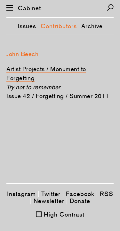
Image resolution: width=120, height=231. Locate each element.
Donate (80, 200)
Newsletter (49, 200)
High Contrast (64, 214)
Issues (27, 26)
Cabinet (29, 8)
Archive (92, 26)
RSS (106, 193)
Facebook (80, 193)
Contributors (59, 26)
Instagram (21, 193)
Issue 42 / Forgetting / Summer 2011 (57, 95)
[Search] (110, 7)
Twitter (50, 193)
